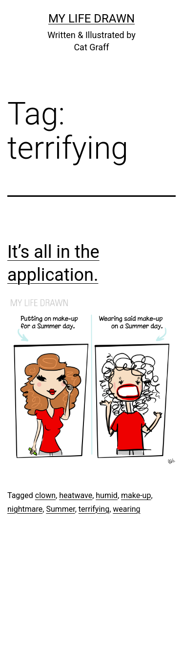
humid (107, 495)
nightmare (24, 509)
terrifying (94, 509)
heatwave (75, 495)
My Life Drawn (91, 18)
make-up (136, 495)
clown (45, 495)
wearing (126, 509)
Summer (60, 509)
